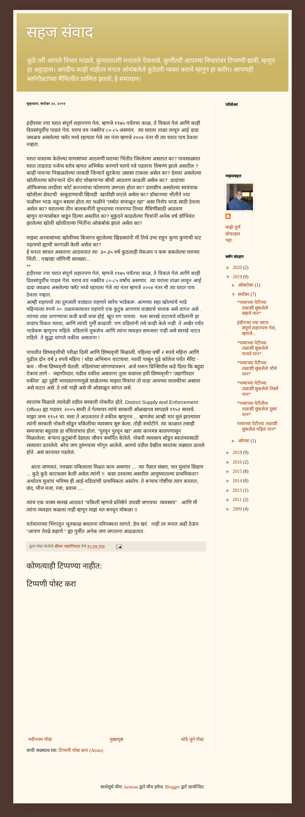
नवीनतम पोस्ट (40, 739)
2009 (238, 508)
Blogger (172, 786)
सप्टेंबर (244, 294)
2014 (238, 480)
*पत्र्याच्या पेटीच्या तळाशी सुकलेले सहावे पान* (253, 308)
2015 (238, 471)
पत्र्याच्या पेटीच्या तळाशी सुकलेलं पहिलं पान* (257, 426)
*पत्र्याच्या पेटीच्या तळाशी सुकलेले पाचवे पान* (253, 348)
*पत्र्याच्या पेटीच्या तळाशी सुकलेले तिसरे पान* (257, 389)
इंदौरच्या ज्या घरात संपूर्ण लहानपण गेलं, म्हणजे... (256, 328)
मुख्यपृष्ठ (116, 739)
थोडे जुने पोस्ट (192, 739)
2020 (238, 267)
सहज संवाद (60, 32)
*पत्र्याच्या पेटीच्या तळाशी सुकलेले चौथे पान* (257, 368)
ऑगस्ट (244, 440)
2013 (238, 490)
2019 (238, 276)
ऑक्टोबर (246, 285)
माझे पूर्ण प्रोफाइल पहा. (232, 234)
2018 (238, 452)
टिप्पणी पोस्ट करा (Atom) (81, 750)
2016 (238, 462)
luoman (131, 786)
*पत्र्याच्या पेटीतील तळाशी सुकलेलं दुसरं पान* (257, 409)
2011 (238, 499)
